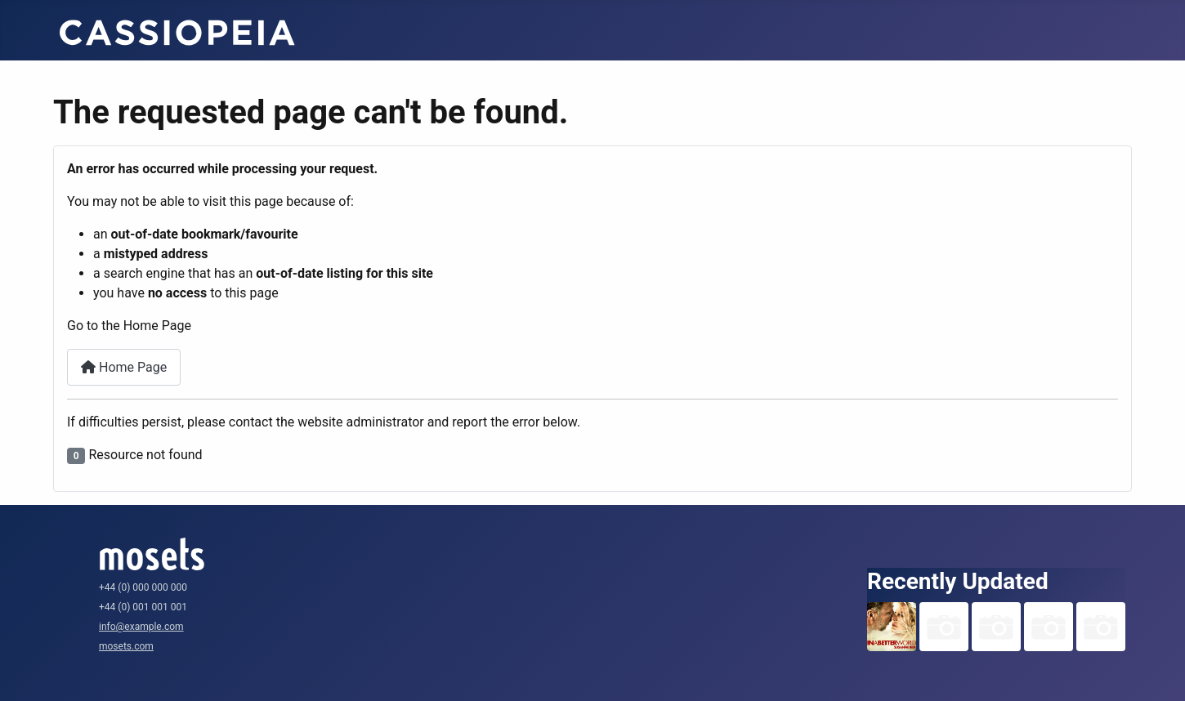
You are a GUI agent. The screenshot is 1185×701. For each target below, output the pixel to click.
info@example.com (141, 626)
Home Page (124, 367)
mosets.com (126, 646)
